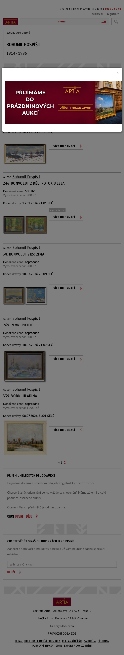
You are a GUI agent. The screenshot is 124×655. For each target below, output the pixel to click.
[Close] (118, 72)
